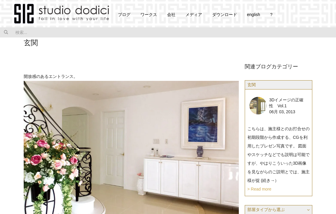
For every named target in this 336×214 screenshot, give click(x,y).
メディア (193, 14)
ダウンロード (224, 14)
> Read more (259, 189)
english (253, 14)
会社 (171, 14)
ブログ (124, 14)
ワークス (148, 14)
